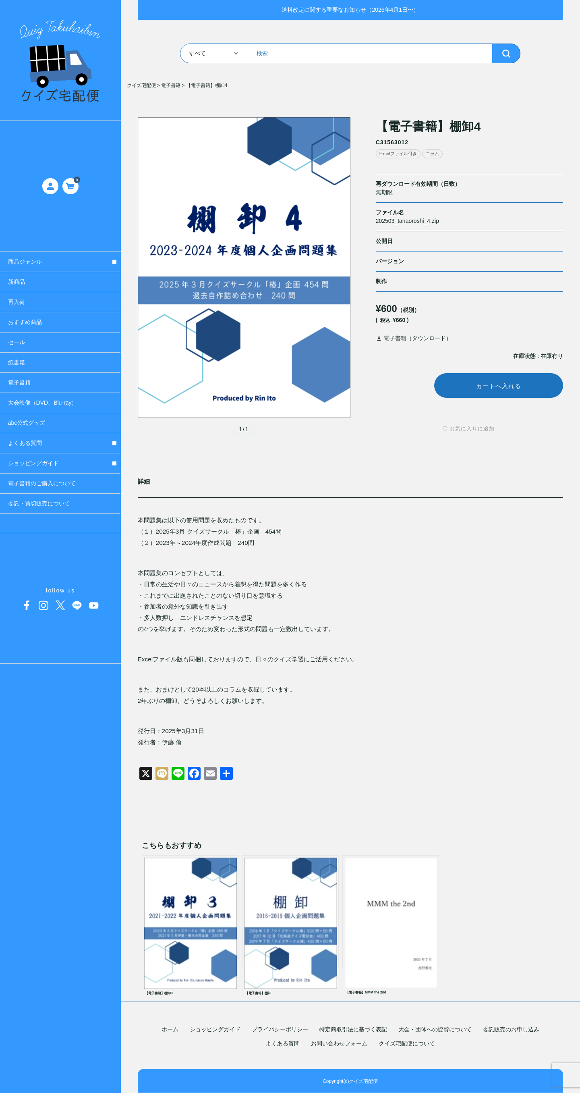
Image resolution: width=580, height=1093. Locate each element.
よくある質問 (283, 1043)
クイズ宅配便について (407, 1043)
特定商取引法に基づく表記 (353, 1029)
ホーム (170, 1029)
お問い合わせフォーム (339, 1043)
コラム (432, 153)
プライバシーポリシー (280, 1029)
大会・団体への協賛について (435, 1029)
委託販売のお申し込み (511, 1029)
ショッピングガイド (215, 1029)
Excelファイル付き (398, 153)
